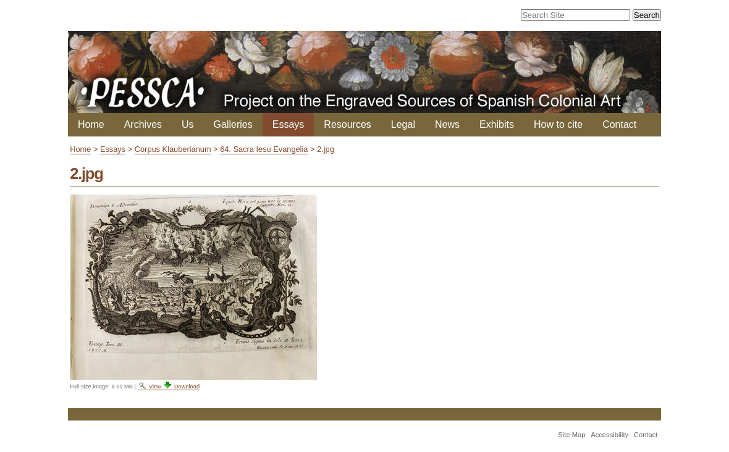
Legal (403, 124)
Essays (288, 124)
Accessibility (609, 434)
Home (91, 124)
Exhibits (496, 124)
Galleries (233, 124)
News (447, 124)
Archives (143, 124)
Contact (619, 124)
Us (188, 124)
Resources (347, 124)
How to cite (558, 124)
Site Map (571, 434)
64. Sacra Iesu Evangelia (264, 149)
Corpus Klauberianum (173, 149)
